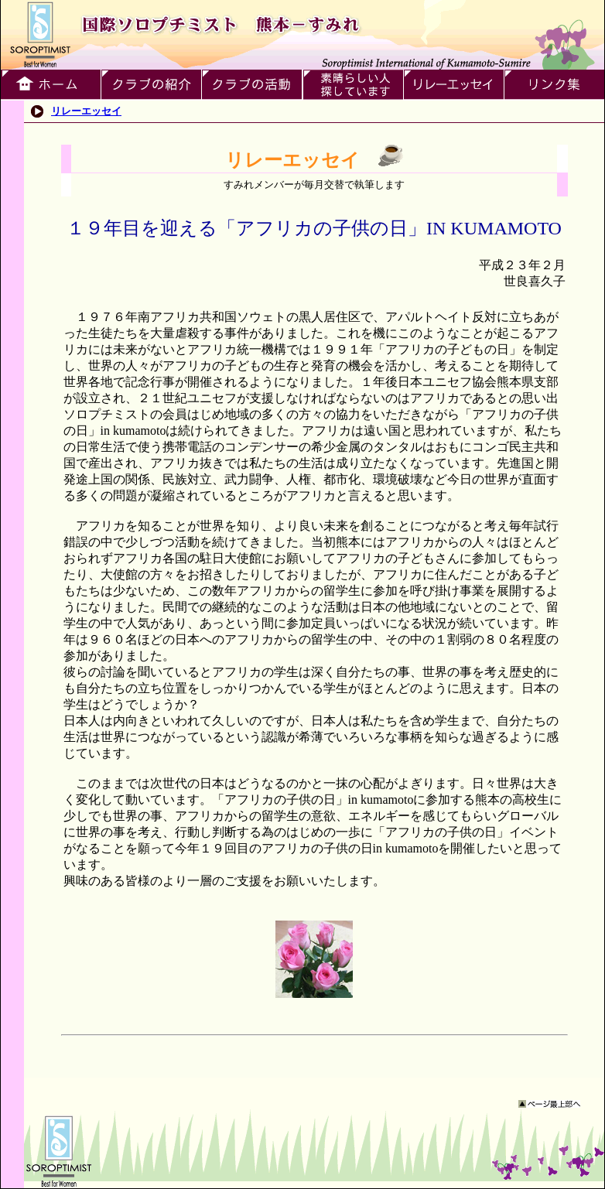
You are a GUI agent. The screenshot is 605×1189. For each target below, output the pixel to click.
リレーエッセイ (86, 111)
